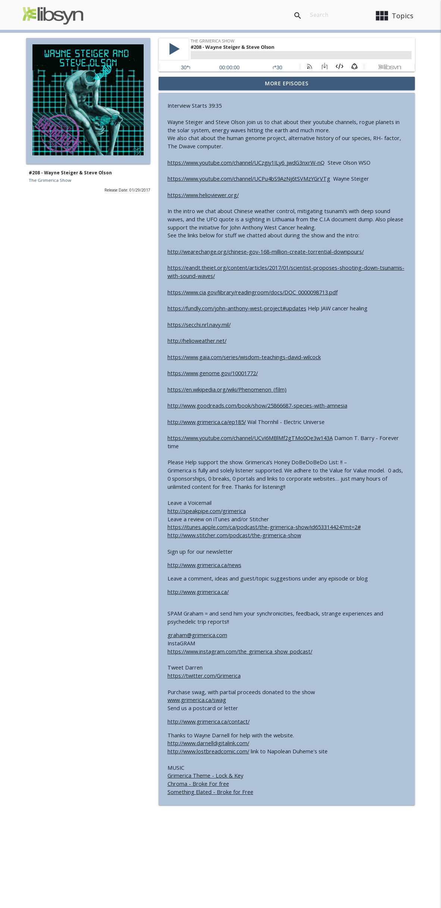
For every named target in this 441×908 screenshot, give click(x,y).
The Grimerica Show (50, 180)
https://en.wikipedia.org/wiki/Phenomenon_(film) (227, 389)
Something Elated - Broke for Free (210, 791)
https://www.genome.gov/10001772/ (213, 373)
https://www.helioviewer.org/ (203, 195)
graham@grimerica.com (197, 635)
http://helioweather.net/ (197, 340)
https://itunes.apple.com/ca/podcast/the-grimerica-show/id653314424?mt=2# (264, 527)
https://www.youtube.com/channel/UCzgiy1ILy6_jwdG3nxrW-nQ (246, 162)
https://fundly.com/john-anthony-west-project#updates (237, 308)
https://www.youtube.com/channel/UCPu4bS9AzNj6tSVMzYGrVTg (249, 178)
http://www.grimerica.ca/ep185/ (207, 421)
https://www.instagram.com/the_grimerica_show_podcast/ (240, 651)
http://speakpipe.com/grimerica (207, 511)
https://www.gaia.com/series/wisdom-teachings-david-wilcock (244, 357)
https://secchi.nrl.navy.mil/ (199, 324)
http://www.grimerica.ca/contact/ (209, 721)
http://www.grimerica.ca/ (198, 591)
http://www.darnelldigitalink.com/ (208, 743)
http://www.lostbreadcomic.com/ (208, 751)
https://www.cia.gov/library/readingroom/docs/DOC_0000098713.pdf (253, 292)
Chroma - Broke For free (198, 783)
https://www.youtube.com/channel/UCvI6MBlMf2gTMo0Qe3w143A (250, 438)
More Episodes (287, 83)
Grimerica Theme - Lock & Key (205, 775)
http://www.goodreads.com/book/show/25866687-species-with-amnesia (257, 405)
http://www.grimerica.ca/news (204, 565)
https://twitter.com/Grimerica (204, 675)
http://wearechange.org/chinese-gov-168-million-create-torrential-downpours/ (266, 251)
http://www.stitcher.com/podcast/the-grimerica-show (234, 535)
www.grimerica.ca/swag (197, 699)
